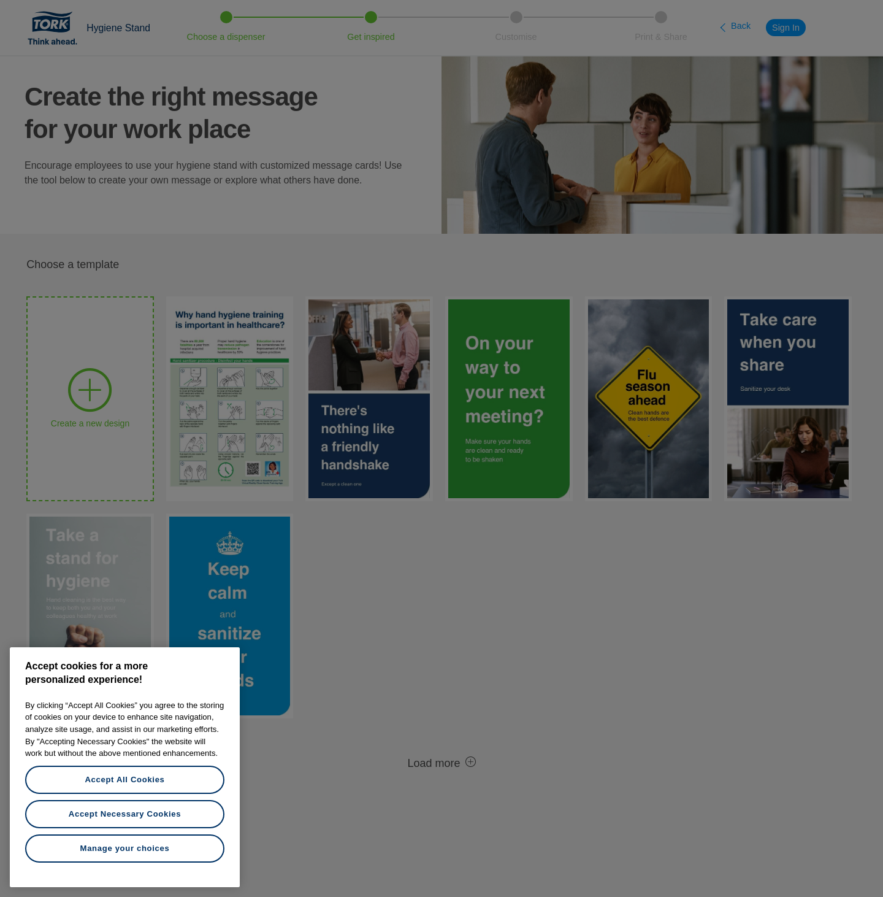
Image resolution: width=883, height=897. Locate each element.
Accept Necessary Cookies (125, 813)
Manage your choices (125, 848)
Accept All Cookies (124, 779)
